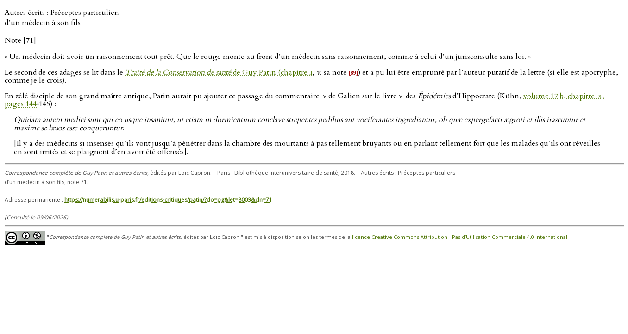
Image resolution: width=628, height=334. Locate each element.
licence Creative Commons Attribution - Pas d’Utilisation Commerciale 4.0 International (459, 237)
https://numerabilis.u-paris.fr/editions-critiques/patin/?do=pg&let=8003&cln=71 (168, 200)
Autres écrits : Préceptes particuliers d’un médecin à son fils (62, 17)
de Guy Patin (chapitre (218, 72)
